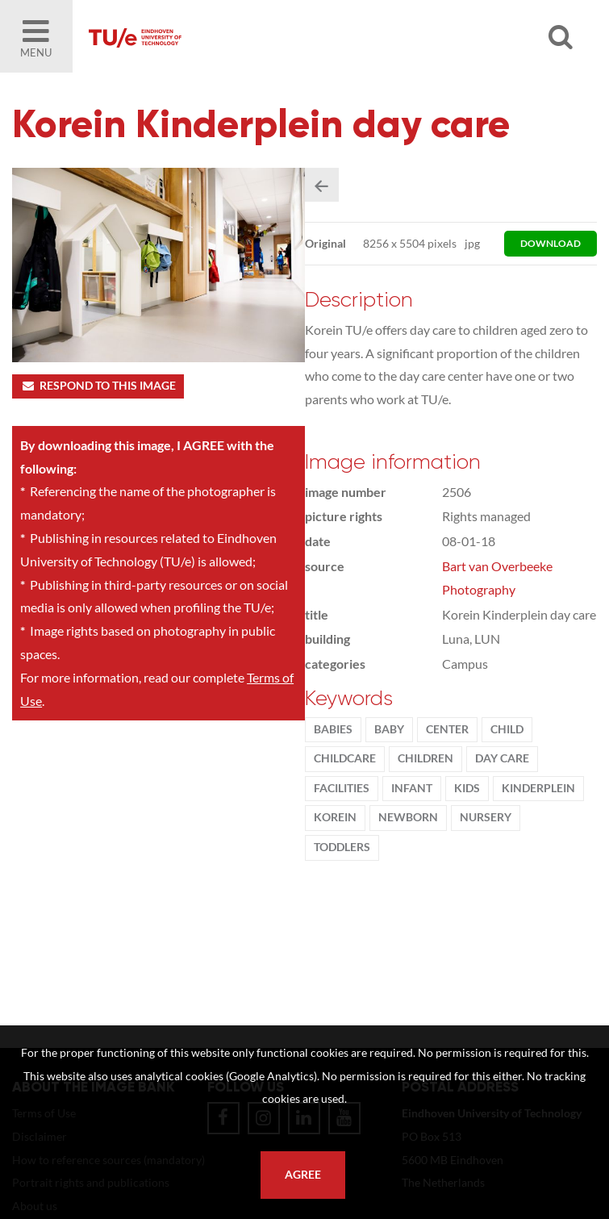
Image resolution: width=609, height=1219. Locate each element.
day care (502, 758)
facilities (341, 788)
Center (447, 729)
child (506, 729)
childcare (345, 758)
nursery (485, 817)
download (550, 243)
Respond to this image (98, 385)
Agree (303, 1174)
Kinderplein (538, 788)
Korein (335, 817)
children (425, 758)
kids (467, 788)
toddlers (342, 847)
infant (411, 788)
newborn (408, 817)
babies (333, 729)
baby (389, 729)
